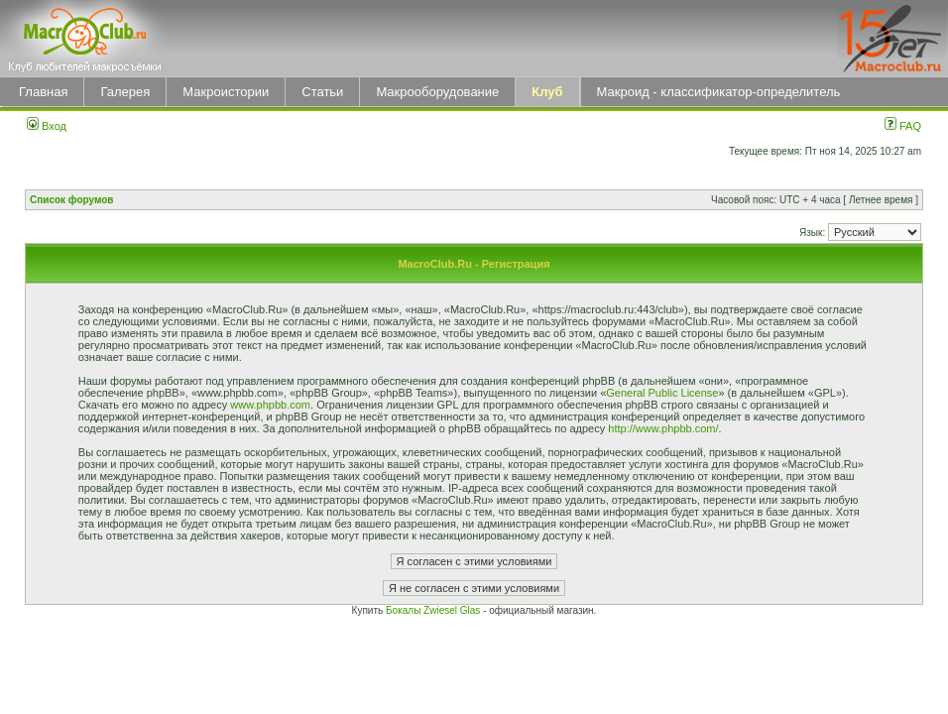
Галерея (125, 91)
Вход (46, 126)
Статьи (322, 91)
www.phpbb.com (270, 405)
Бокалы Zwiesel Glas (434, 610)
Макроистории (225, 91)
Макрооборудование (437, 91)
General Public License (662, 393)
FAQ (903, 126)
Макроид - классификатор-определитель (719, 91)
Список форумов (72, 199)
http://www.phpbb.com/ (663, 428)
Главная (43, 91)
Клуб (547, 91)
